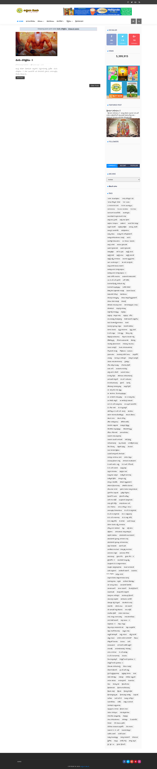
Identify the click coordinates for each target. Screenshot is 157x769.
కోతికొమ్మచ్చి (111, 340)
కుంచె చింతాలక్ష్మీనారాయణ (115, 322)
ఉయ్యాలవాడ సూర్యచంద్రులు (116, 269)
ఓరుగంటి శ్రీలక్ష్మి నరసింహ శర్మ (116, 283)
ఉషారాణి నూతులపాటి (128, 276)
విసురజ (124, 656)
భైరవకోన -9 (111, 560)
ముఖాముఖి (111, 592)
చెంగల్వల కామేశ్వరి (120, 358)
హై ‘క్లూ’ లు (111, 744)
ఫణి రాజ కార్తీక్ (112, 500)
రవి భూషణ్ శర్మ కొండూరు (115, 609)
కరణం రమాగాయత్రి (113, 301)
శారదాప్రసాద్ (122, 680)
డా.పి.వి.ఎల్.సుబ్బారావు (115, 404)
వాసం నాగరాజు (112, 652)
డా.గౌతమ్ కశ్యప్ (112, 400)
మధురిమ (134, 570)
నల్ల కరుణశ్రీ (122, 443)
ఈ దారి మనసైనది (127, 262)
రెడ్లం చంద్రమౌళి (130, 627)
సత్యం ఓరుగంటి (128, 702)
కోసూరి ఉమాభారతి (122, 340)
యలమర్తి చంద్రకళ (113, 599)
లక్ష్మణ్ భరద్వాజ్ (112, 634)
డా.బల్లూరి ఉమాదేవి (130, 404)
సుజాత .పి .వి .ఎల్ (113, 730)
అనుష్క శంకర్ (133, 227)
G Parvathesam (113, 205)
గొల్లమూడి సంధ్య (112, 351)
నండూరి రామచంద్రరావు (114, 436)
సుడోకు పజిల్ (112, 734)
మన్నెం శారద (119, 574)
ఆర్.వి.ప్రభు (120, 252)
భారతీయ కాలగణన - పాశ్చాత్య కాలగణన (120, 549)
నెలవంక (130, 446)
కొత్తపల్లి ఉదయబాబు (114, 337)
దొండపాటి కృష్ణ (127, 429)
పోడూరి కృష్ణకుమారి (126, 482)
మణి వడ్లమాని (112, 570)
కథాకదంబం (50, 21)
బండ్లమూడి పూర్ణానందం (126, 500)
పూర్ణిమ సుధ (123, 471)
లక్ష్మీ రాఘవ (111, 638)
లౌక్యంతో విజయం (113, 641)
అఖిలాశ (123, 223)
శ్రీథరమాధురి (111, 687)
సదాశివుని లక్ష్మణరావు (114, 705)
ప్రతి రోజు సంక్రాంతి (113, 493)
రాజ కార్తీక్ (128, 609)
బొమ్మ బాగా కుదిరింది (114, 528)
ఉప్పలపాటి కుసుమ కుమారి (116, 266)
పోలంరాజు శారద (112, 489)
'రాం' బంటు (126, 202)
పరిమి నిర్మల (128, 457)
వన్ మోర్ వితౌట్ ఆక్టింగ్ (124, 645)
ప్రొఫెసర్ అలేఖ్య (124, 496)
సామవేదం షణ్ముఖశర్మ (114, 716)
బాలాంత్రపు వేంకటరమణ (115, 510)
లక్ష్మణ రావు (126, 631)
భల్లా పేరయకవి (112, 546)
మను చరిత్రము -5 (24, 60)
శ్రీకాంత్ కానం (125, 684)
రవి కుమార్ (128, 606)
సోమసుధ (135, 737)
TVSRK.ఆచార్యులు (126, 205)
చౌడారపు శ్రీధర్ (125, 365)
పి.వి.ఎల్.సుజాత (113, 468)
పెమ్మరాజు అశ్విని (113, 475)
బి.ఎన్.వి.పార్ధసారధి (113, 514)
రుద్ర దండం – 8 (125, 620)
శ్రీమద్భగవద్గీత (128, 691)
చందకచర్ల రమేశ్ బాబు (123, 354)
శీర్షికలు (69, 21)
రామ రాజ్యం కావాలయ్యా (115, 617)
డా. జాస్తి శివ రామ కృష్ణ (114, 390)
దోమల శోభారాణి (112, 432)
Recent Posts (123, 166)
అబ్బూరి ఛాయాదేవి (113, 230)
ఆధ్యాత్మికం (111, 252)
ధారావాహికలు (30, 21)
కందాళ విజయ (131, 290)
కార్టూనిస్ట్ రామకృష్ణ (113, 312)
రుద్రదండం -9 (111, 624)
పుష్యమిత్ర (123, 468)
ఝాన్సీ (128, 383)
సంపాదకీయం (111, 702)
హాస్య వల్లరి (132, 741)
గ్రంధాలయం (111, 354)
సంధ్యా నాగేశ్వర (129, 698)
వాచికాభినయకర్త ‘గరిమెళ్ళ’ (123, 648)
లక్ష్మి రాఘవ (123, 634)
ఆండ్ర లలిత (111, 244)
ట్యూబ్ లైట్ (127, 386)
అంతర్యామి (126, 213)
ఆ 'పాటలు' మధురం (129, 241)
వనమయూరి (111, 645)
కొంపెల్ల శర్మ (129, 333)
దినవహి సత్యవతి (113, 425)
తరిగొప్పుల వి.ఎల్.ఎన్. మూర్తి (116, 411)
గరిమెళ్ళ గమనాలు (128, 344)
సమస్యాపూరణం (124, 712)
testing (133, 209)
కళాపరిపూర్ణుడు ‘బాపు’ (131, 305)
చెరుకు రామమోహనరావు (115, 361)
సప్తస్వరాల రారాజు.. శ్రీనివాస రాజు (118, 709)
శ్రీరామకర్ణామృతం (113, 695)
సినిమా (110, 723)
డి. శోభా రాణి (112, 407)
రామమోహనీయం (130, 617)
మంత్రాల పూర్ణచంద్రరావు (114, 567)
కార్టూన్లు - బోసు (127, 315)
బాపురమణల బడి (124, 503)
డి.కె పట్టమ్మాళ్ (122, 407)
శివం (109, 684)
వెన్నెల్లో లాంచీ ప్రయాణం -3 (127, 659)
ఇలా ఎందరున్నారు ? (113, 262)
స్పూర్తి (116, 741)
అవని (128, 237)
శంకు (134, 673)
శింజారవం (131, 680)
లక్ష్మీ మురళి (132, 634)
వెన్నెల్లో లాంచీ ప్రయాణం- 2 (115, 663)
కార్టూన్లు (123, 312)
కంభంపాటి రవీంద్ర (113, 294)
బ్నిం (123, 528)
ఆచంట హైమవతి (122, 244)
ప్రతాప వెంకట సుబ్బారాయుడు (128, 489)
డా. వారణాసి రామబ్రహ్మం (115, 397)
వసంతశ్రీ (110, 648)
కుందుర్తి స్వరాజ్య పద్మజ (114, 326)
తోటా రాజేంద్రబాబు (113, 422)
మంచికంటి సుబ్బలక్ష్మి (124, 560)
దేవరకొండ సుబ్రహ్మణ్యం (114, 429)
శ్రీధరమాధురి (79, 21)
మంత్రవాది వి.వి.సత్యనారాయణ (117, 563)
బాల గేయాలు (111, 507)
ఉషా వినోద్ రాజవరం (114, 276)
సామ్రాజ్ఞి (125, 716)
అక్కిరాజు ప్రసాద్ (112, 220)
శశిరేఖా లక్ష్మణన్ (130, 677)
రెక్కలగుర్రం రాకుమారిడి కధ (115, 627)
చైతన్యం (127, 361)
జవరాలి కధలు (125, 372)
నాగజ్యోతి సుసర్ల (133, 443)
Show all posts (73, 29)
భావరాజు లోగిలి (124, 553)
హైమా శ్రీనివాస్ (121, 744)
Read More (20, 78)
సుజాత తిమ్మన (126, 730)
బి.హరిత (122, 521)
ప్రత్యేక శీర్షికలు (125, 493)
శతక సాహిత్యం (112, 677)
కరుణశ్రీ (123, 301)
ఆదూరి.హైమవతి (125, 248)
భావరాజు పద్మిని (112, 553)
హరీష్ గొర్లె (123, 741)
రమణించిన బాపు (127, 602)
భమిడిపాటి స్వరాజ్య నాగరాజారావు (118, 542)
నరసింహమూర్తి (112, 443)
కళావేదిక (59, 21)
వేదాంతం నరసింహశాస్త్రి (114, 666)
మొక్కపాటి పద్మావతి (123, 592)
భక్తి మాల (130, 528)
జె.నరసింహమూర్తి (113, 383)
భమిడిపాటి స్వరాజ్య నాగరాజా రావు (118, 539)
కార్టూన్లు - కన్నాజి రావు (114, 315)
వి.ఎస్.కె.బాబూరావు (114, 656)
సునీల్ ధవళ (121, 734)
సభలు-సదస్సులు (112, 712)
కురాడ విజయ (112, 329)
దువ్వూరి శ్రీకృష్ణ (124, 425)
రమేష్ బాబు (119, 606)
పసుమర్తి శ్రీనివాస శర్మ (114, 461)
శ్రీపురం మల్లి (111, 691)
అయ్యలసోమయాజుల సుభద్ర (116, 237)
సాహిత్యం (125, 719)
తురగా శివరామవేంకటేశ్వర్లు (116, 415)
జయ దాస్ (111, 368)
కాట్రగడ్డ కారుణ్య (121, 308)
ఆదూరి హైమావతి (113, 248)
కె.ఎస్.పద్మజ (111, 333)
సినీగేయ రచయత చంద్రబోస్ (116, 726)
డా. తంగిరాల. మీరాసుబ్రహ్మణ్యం (117, 393)
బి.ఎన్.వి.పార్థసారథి (130, 510)
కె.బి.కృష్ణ (120, 333)
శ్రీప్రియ (119, 691)
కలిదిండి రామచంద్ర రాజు (115, 305)
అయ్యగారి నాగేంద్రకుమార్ (124, 234)
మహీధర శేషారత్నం (128, 581)
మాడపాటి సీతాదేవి (125, 585)
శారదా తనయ (112, 680)
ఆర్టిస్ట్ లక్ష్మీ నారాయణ (114, 259)
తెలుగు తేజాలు (130, 415)
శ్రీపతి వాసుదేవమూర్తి (124, 687)
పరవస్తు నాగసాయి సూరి (115, 457)
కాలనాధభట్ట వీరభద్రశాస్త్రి (115, 319)
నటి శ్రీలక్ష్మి (128, 439)
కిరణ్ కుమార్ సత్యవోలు (131, 319)
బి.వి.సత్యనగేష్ (112, 521)
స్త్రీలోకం (110, 741)
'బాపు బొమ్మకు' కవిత (114, 202)
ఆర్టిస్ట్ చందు (129, 252)
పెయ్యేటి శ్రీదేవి (112, 478)
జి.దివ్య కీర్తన (111, 376)
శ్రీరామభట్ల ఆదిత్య (125, 695)
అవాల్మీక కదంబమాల (114, 241)
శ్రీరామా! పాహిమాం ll (114, 111)
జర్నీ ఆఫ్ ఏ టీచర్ (113, 372)
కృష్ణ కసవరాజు (122, 329)
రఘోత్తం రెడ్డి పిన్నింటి (114, 602)
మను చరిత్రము (22, 54)
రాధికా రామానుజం (124, 613)
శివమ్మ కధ (116, 684)
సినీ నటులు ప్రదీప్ (119, 723)
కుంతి (126, 322)
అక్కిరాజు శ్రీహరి (124, 220)
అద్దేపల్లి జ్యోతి (122, 227)
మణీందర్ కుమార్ (124, 570)
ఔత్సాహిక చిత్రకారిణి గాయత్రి (116, 290)
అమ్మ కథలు (111, 234)
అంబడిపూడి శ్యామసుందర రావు (117, 216)
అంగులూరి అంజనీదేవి (114, 213)
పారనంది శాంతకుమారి (129, 461)
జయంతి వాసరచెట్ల (121, 368)
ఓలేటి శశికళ (126, 287)
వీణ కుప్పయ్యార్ (112, 659)
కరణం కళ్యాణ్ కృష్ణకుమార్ (129, 298)
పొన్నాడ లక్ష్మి (122, 478)
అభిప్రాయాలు (125, 230)
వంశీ (129, 641)
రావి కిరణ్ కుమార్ (113, 620)
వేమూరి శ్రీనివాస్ (112, 670)
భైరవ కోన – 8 (129, 556)
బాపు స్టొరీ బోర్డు (112, 503)
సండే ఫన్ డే (118, 698)
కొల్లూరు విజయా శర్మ (128, 337)
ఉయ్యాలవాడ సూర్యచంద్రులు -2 (117, 273)
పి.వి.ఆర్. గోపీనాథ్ (127, 464)
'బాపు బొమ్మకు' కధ (128, 198)
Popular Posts (134, 166)
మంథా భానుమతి (129, 567)
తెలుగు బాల (111, 418)
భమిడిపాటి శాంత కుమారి (127, 535)
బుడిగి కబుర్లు (131, 521)
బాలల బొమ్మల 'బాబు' (124, 507)
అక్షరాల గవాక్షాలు (113, 223)
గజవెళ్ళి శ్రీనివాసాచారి (114, 344)
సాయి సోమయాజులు (114, 719)
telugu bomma (122, 209)
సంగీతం (110, 698)
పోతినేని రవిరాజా (127, 485)
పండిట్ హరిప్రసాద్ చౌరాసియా (116, 454)
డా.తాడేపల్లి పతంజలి (126, 400)
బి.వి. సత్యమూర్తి (127, 514)
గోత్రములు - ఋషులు (126, 351)
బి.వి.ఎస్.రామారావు (114, 517)
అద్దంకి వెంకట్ (112, 227)
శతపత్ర (121, 677)
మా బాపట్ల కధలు (113, 585)
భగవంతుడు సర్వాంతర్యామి (123, 532)
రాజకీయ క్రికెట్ (112, 613)
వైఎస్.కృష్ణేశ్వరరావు (113, 673)
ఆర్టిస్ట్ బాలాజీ (130, 255)
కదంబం (40, 21)
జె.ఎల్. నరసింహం (126, 379)
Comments (112, 166)
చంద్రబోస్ (135, 354)
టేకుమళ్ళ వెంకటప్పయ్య (114, 386)
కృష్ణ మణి (133, 329)
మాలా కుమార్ (122, 588)
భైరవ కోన (120, 556)
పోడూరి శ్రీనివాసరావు (114, 485)
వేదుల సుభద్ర (127, 666)
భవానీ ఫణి (122, 546)
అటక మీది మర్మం (133, 223)
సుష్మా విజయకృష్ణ (113, 737)
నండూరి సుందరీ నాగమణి (115, 439)
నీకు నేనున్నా (111, 446)
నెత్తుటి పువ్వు (121, 446)
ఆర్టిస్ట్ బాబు (120, 255)
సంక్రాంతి (135, 695)
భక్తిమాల (110, 532)
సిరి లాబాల (129, 726)
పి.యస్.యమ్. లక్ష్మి (113, 464)
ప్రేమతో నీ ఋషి (112, 496)
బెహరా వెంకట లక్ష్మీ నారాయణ (116, 524)
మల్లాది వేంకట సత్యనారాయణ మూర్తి (118, 578)
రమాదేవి (110, 606)
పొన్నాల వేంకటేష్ (112, 482)
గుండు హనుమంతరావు (125, 347)
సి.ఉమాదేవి (133, 719)
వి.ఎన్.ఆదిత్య (123, 652)
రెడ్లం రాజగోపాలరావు (114, 631)
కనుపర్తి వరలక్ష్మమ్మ (113, 298)
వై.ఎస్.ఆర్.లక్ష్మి (124, 670)
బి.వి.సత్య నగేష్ (127, 517)
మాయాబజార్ (111, 588)
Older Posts (95, 86)
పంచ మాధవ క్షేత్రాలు (114, 450)
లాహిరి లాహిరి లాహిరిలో (124, 638)
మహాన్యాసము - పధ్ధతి (114, 581)
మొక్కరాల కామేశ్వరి (113, 595)
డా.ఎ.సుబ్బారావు (130, 397)
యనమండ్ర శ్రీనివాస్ (127, 595)
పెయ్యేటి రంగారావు (125, 475)
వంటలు (122, 641)
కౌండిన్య (133, 340)
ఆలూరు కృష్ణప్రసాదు (128, 259)
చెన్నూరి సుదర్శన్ (133, 358)
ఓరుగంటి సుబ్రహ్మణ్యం (114, 287)
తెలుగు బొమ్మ (121, 418)
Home (20, 21)
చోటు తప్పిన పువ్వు (113, 365)
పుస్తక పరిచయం (112, 471)
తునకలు (130, 411)
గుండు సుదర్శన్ (112, 347)
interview (111, 209)
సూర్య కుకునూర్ (125, 737)
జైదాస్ (122, 383)
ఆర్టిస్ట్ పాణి (111, 255)
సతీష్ (119, 702)
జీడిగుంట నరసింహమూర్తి (125, 376)
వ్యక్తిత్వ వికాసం (126, 673)
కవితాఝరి (111, 308)
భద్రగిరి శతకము (112, 535)
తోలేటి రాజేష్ (125, 422)
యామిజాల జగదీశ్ (126, 599)
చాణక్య (110, 358)
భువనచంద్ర (111, 556)
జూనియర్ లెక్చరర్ (113, 379)
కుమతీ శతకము (128, 326)
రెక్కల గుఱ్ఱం (121, 624)
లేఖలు (136, 638)
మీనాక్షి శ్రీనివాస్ (133, 588)
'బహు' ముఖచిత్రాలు (113, 198)
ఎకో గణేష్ (126, 280)
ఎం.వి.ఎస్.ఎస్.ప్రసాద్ (114, 280)
